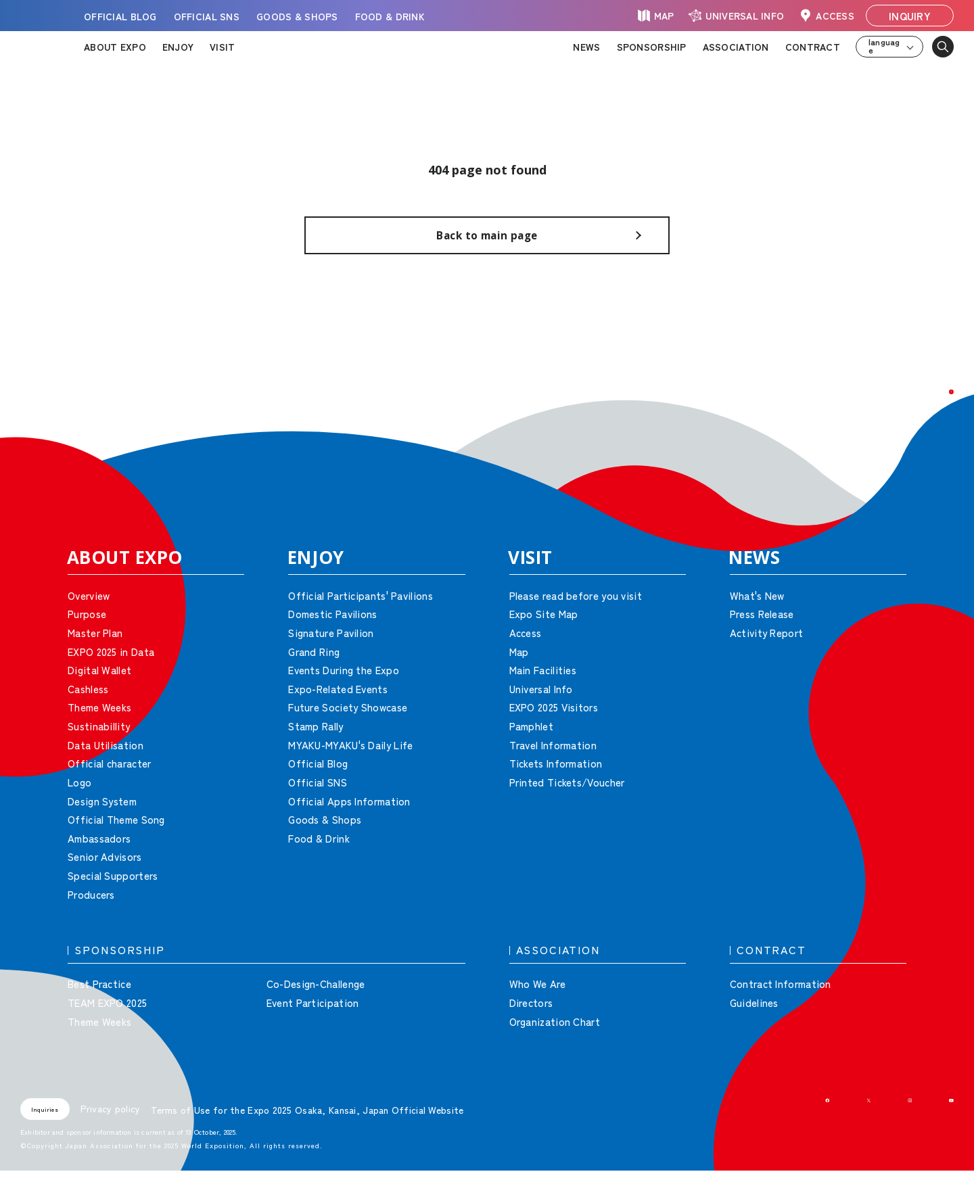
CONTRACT (812, 46)
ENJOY (177, 46)
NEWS (586, 46)
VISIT (222, 46)
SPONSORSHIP (652, 46)
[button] (933, 433)
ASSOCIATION (736, 46)
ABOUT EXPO (115, 46)
